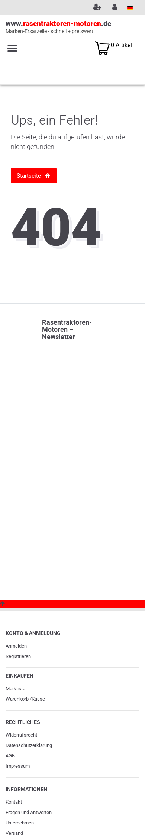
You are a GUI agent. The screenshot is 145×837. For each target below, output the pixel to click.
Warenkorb (17, 699)
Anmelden (16, 646)
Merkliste (15, 688)
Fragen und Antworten (29, 812)
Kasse (38, 699)
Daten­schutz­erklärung (29, 745)
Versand (14, 833)
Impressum (18, 766)
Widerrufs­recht (21, 735)
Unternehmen (20, 823)
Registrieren (18, 656)
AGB (10, 755)
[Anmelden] (114, 7)
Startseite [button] (33, 175)
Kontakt (14, 802)
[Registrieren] (96, 7)
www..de (72, 27)
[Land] (130, 7)
